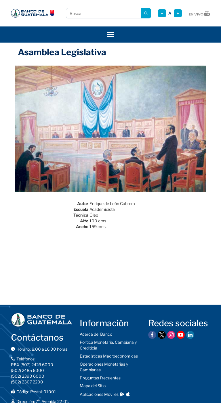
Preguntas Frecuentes (100, 377)
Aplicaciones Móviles (99, 394)
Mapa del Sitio (93, 385)
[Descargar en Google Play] (122, 394)
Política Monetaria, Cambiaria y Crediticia (108, 345)
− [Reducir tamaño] (162, 13)
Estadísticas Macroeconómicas (109, 356)
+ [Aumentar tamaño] (178, 13)
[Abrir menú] (110, 34)
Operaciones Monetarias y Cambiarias (104, 367)
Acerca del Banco (96, 334)
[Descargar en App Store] (128, 394)
